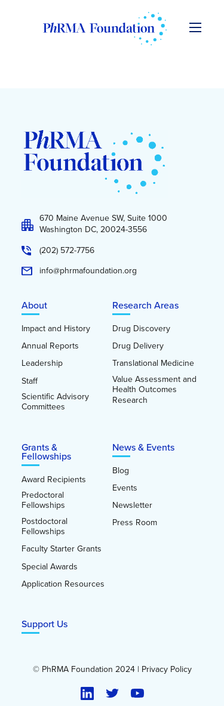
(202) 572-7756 (66, 250)
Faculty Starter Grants (62, 549)
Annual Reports (50, 346)
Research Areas (145, 305)
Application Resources (63, 584)
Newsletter (132, 505)
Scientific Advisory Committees (55, 401)
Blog (120, 470)
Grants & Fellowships (46, 451)
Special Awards (50, 567)
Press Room (134, 522)
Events (124, 488)
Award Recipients (54, 479)
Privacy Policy (167, 669)
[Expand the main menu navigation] (195, 27)
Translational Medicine (153, 363)
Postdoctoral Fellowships (44, 526)
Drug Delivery (138, 346)
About (34, 305)
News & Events (143, 447)
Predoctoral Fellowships (43, 500)
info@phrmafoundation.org (88, 271)
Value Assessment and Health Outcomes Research (154, 390)
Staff (30, 381)
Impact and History (56, 328)
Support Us (44, 624)
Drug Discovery (141, 328)
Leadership (42, 363)
